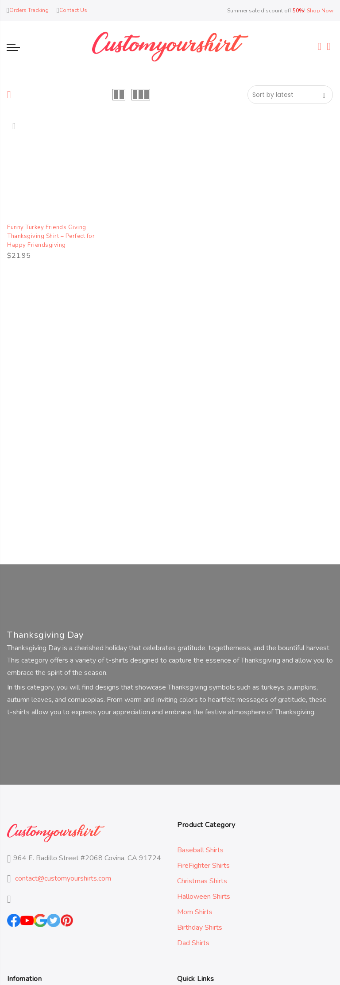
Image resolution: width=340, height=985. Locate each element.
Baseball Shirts (200, 850)
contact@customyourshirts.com (63, 878)
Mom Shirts (194, 912)
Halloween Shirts (203, 896)
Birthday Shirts (199, 927)
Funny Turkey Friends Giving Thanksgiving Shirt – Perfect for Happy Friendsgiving (55, 236)
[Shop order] (290, 94)
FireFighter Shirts (203, 865)
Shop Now (320, 10)
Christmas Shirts (202, 881)
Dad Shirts (193, 943)
